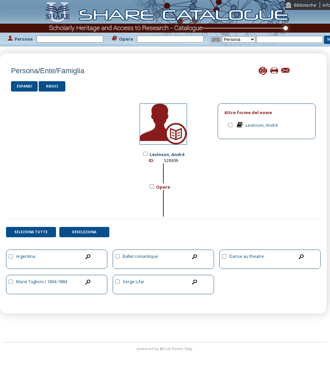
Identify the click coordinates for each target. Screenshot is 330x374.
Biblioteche (305, 5)
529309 (171, 160)
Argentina (25, 256)
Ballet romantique (140, 256)
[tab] (266, 112)
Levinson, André (262, 125)
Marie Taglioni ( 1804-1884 (41, 281)
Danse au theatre (246, 256)
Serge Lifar (133, 281)
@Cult (166, 348)
